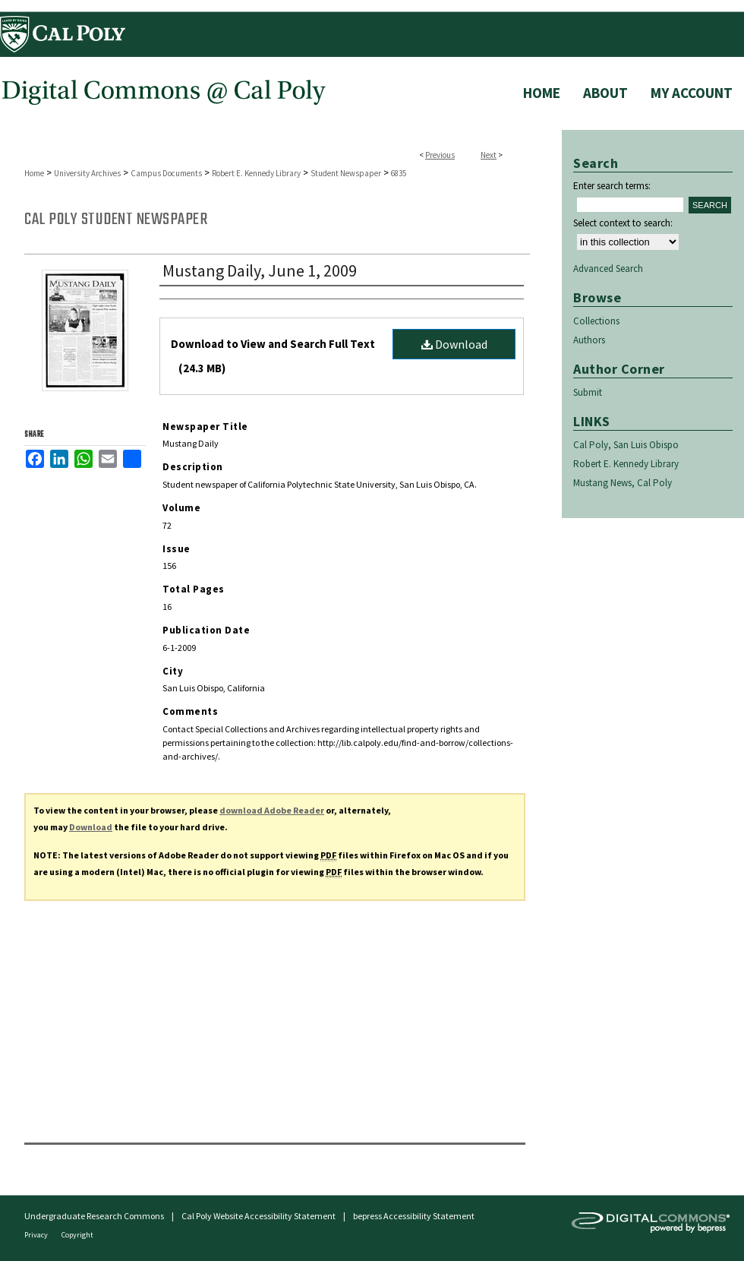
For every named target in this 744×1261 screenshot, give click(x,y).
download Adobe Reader (271, 810)
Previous (440, 155)
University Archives (87, 173)
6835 (398, 173)
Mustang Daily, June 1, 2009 (259, 270)
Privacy (36, 1235)
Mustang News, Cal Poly (622, 482)
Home (34, 173)
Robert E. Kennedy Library (256, 173)
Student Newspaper (346, 173)
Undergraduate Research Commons (94, 1215)
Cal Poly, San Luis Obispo (626, 444)
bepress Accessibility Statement (413, 1215)
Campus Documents (166, 173)
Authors (589, 339)
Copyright (77, 1235)
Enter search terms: (612, 185)
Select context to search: (623, 222)
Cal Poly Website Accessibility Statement (258, 1215)
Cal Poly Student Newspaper (115, 219)
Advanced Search (608, 268)
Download (454, 344)
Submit (587, 392)
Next (489, 155)
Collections (596, 320)
